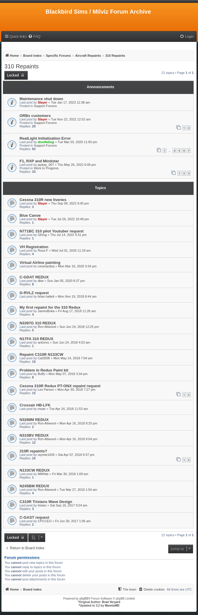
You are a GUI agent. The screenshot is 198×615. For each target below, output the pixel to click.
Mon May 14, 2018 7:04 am (72, 358)
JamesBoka (46, 311)
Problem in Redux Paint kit (44, 370)
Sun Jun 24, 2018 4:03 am (71, 342)
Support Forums (45, 106)
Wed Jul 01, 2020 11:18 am (71, 250)
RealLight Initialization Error (45, 138)
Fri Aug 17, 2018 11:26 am (77, 311)
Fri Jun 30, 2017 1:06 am (73, 521)
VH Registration (34, 247)
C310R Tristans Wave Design (46, 502)
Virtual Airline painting (40, 262)
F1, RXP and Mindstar (39, 161)
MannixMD (112, 605)
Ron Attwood (47, 326)
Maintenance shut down (41, 99)
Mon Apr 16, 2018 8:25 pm (78, 423)
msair (41, 408)
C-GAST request (34, 517)
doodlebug (46, 142)
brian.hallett (46, 296)
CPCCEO (44, 521)
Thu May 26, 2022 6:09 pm (76, 164)
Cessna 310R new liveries (43, 200)
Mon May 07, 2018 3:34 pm (67, 374)
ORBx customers (35, 115)
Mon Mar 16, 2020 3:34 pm (77, 266)
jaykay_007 (46, 164)
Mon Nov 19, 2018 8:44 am (77, 296)
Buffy (41, 374)
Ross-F (43, 250)
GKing (42, 235)
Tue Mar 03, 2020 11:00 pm (77, 142)
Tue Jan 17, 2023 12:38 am (70, 102)
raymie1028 (46, 454)
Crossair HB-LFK (35, 405)
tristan (42, 505)
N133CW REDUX (35, 470)
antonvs (43, 342)
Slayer (42, 102)
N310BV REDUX (34, 435)
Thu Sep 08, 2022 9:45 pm (70, 203)
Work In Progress (46, 168)
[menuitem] (34, 37)
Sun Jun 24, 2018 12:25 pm (79, 326)
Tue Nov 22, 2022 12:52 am (71, 119)
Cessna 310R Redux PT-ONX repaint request (60, 386)
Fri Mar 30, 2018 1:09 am (70, 474)
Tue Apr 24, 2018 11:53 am (68, 408)
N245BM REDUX (34, 486)
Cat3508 (44, 358)
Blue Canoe (30, 215)
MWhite (43, 474)
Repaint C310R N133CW (41, 354)
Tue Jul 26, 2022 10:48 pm (70, 219)
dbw (40, 280)
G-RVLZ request (34, 293)
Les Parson (46, 389)
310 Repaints (21, 66)
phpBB (84, 598)
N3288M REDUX (34, 419)
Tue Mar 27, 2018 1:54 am (78, 489)
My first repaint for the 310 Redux (50, 307)
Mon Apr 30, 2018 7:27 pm (76, 389)
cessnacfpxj (46, 266)
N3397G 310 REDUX (38, 323)
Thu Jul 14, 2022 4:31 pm (68, 235)
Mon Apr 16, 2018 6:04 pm (78, 439)
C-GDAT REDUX (34, 277)
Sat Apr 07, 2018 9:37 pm (76, 454)
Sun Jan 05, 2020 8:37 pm (66, 280)
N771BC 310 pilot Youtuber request (51, 231)
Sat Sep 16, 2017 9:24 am (68, 505)
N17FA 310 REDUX (36, 339)
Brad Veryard (111, 602)
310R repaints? (33, 451)
